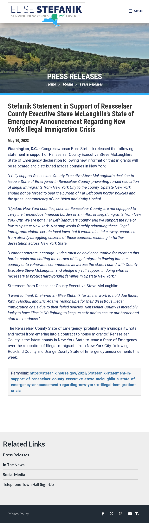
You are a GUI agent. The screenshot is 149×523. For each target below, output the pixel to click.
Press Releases (74, 76)
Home (51, 84)
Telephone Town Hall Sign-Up (28, 484)
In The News (13, 464)
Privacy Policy (18, 514)
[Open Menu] (136, 11)
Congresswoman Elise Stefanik (46, 14)
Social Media (14, 474)
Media (68, 84)
